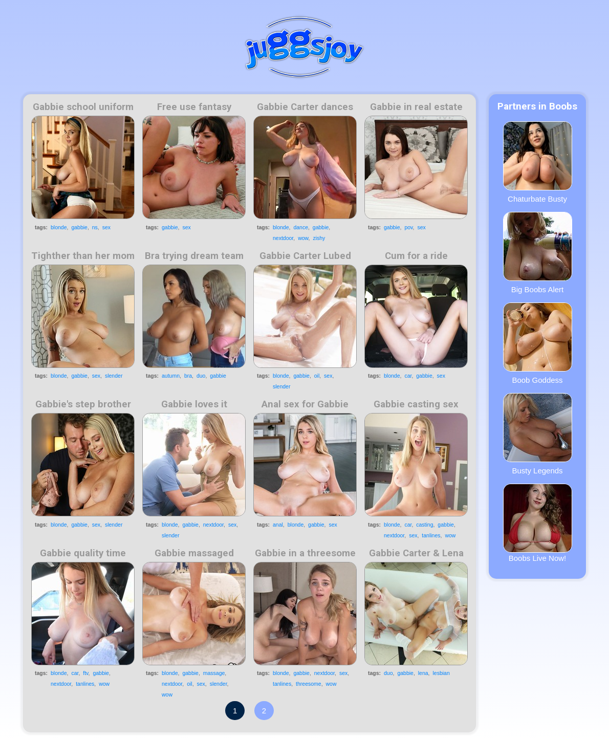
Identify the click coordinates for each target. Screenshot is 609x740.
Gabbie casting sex (416, 404)
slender (113, 376)
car (407, 376)
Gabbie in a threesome (305, 553)
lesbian (440, 673)
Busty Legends (537, 434)
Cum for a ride (416, 256)
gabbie (79, 227)
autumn (171, 376)
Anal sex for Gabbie (305, 404)
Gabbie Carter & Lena (416, 553)
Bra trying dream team (194, 256)
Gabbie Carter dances (305, 107)
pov (408, 227)
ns (95, 227)
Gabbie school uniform (83, 107)
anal (278, 524)
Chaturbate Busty (537, 162)
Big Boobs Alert (537, 253)
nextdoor (283, 238)
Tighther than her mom (83, 256)
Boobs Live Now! (537, 523)
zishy (319, 238)
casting (424, 524)
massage (214, 673)
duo (201, 376)
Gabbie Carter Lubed (305, 256)
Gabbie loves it (194, 404)
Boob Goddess (537, 343)
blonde (59, 227)
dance (300, 227)
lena (423, 673)
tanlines (431, 535)
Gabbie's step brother (83, 404)
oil (317, 376)
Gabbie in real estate (416, 107)
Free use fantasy (194, 107)
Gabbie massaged (194, 553)
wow (303, 238)
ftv (85, 673)
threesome (308, 684)
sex (106, 227)
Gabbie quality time (83, 553)
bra (188, 376)
